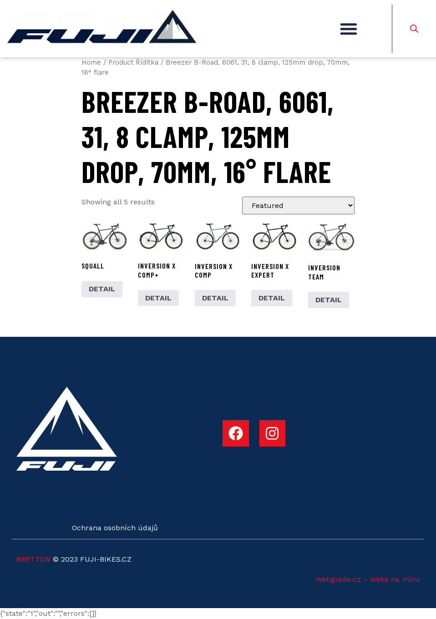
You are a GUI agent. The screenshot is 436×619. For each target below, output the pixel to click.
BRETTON (33, 559)
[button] (348, 28)
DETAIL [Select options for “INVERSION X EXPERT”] (272, 298)
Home (91, 62)
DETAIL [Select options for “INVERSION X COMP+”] (158, 298)
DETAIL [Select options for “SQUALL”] (102, 288)
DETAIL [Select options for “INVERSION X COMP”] (215, 298)
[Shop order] (298, 205)
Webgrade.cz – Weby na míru (368, 579)
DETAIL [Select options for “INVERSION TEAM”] (328, 299)
